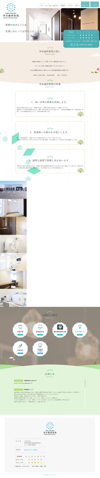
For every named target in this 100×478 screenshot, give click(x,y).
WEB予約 (94, 5)
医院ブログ (85, 5)
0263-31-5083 (85, 45)
